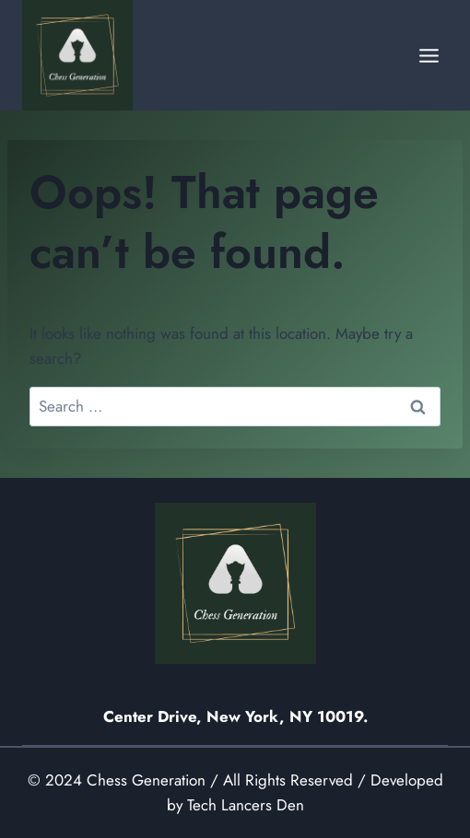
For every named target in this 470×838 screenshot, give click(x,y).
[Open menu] (428, 55)
